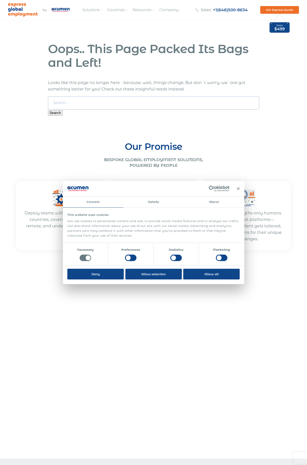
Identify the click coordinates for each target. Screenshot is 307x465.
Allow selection (153, 274)
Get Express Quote (279, 10)
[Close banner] (238, 188)
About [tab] (214, 202)
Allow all (211, 274)
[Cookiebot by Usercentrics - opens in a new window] (211, 189)
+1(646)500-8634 (230, 9)
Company (169, 10)
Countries (116, 10)
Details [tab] (153, 202)
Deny (96, 274)
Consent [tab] (93, 202)
